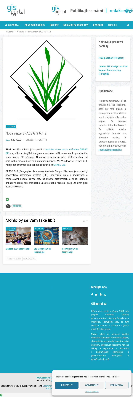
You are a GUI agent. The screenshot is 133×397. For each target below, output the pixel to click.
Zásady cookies (92, 392)
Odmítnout (91, 385)
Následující (29, 259)
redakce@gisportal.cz (110, 149)
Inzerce (54, 25)
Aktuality (11, 127)
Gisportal (12, 25)
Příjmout (66, 385)
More (111, 25)
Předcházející (14, 259)
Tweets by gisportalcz (59, 287)
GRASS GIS (59, 164)
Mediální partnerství (75, 25)
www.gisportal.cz (45, 378)
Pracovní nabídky (35, 25)
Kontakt (98, 25)
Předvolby (116, 385)
